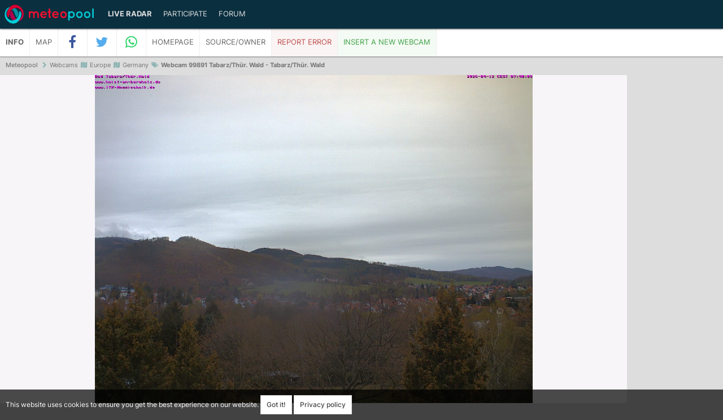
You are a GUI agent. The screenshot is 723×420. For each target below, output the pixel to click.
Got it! (276, 404)
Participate (185, 14)
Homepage (173, 42)
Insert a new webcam (386, 42)
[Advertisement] (675, 248)
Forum (232, 14)
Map (44, 42)
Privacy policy (323, 404)
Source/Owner (235, 42)
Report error (304, 42)
